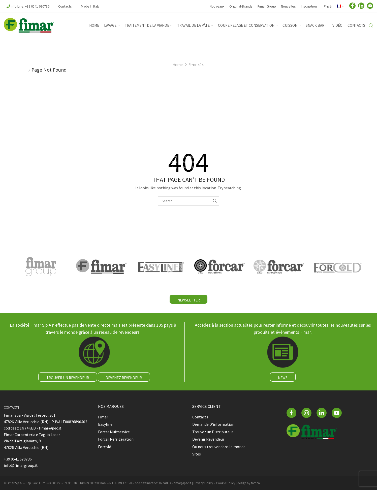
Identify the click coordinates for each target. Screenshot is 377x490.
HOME (94, 25)
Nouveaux (217, 6)
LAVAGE (112, 25)
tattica (255, 483)
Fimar (103, 416)
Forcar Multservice (114, 431)
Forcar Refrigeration (116, 439)
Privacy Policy (203, 483)
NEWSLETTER (188, 300)
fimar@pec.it (182, 483)
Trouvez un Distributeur (212, 431)
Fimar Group (267, 6)
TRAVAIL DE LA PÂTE (195, 25)
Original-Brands (241, 6)
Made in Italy (90, 6)
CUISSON (291, 25)
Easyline (105, 424)
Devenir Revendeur (208, 439)
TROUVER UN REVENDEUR (67, 377)
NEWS (283, 377)
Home (178, 64)
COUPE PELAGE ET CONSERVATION (248, 25)
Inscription (309, 6)
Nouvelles (288, 6)
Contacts (65, 6)
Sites (196, 453)
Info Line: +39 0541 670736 (28, 6)
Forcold (104, 446)
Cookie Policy (225, 483)
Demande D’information (213, 424)
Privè (327, 6)
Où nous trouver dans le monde (218, 446)
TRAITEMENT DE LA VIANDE (148, 25)
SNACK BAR (317, 25)
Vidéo (337, 25)
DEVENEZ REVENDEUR (124, 377)
